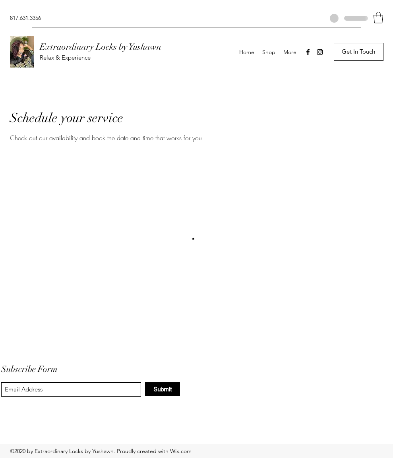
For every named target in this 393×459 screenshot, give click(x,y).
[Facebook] (308, 52)
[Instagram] (320, 52)
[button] (378, 17)
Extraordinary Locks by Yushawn (100, 46)
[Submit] (162, 389)
